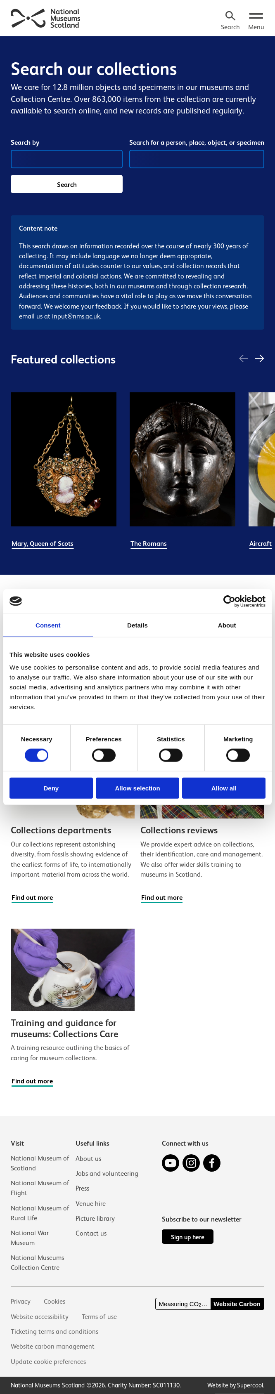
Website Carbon (237, 1303)
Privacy (21, 1301)
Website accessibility (40, 1317)
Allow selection (137, 788)
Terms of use (99, 1317)
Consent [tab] (48, 624)
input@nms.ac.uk (76, 317)
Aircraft (260, 544)
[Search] (229, 22)
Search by (25, 142)
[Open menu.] (256, 22)
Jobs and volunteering (107, 1172)
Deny (51, 788)
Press (82, 1187)
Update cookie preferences (48, 1362)
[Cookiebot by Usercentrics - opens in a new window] (229, 601)
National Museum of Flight (40, 1187)
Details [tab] (137, 624)
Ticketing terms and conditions (54, 1331)
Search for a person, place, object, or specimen (196, 143)
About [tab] (227, 624)
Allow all (224, 788)
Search (67, 185)
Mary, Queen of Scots (43, 544)
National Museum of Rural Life (40, 1212)
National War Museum (30, 1237)
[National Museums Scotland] (46, 17)
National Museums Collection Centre (37, 1262)
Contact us (91, 1232)
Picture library (95, 1217)
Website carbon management (53, 1346)
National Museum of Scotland (40, 1162)
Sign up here (187, 1236)
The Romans (148, 544)
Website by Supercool (234, 1385)
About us (88, 1157)
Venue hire (91, 1202)
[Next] (259, 360)
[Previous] (243, 360)
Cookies (55, 1301)
